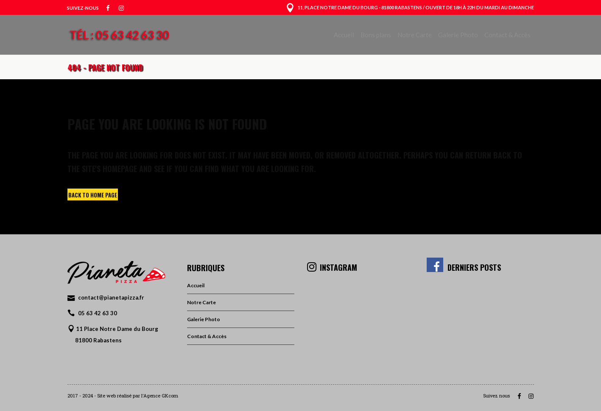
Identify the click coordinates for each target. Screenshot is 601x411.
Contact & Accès (206, 336)
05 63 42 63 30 (97, 313)
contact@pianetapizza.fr (111, 297)
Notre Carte (201, 302)
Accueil (195, 285)
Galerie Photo (203, 319)
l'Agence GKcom (159, 395)
